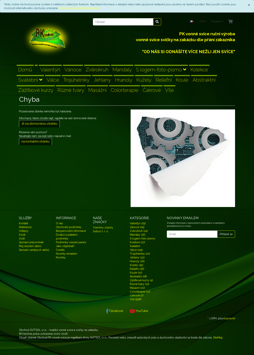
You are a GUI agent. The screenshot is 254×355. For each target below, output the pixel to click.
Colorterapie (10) (140, 291)
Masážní (97, 90)
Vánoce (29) (137, 227)
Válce (53, 80)
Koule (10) (136, 272)
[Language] (192, 21)
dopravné (229, 318)
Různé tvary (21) (139, 284)
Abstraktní (204, 80)
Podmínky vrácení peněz (71, 242)
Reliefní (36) (137, 268)
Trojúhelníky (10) (140, 253)
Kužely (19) (136, 265)
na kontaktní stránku (35, 141)
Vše (169, 90)
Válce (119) (136, 249)
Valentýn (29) (138, 223)
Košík (22, 234)
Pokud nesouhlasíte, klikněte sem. (79, 8)
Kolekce (199, 69)
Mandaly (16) (137, 234)
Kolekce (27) (137, 242)
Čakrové (152, 90)
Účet (22, 238)
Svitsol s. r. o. (101, 231)
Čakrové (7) (136, 295)
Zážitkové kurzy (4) (141, 280)
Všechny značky (103, 227)
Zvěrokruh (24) (139, 230)
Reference (25, 227)
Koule (182, 80)
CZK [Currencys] (203, 21)
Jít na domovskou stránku (39, 123)
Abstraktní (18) (138, 276)
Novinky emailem (66, 253)
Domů (25, 69)
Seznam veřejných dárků (34, 249)
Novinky (61, 257)
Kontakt (23, 223)
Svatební (30, 80)
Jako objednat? (65, 246)
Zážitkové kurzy (35, 90)
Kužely (143, 80)
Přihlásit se (226, 234)
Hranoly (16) (137, 261)
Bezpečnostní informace (71, 230)
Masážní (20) (137, 287)
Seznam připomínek (31, 242)
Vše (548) (135, 299)
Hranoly (123, 80)
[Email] (192, 234)
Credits (60, 249)
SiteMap (218, 337)
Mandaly (122, 69)
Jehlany (102, 80)
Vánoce (73, 69)
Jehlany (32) (137, 257)
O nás (59, 223)
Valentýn (50, 69)
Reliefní (164, 80)
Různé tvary (70, 90)
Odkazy (23, 230)
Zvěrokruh (97, 69)
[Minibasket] (230, 21)
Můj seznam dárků (30, 246)
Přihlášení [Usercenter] (217, 21)
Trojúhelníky (76, 80)
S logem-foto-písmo (161, 69)
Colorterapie (124, 90)
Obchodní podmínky (69, 227)
